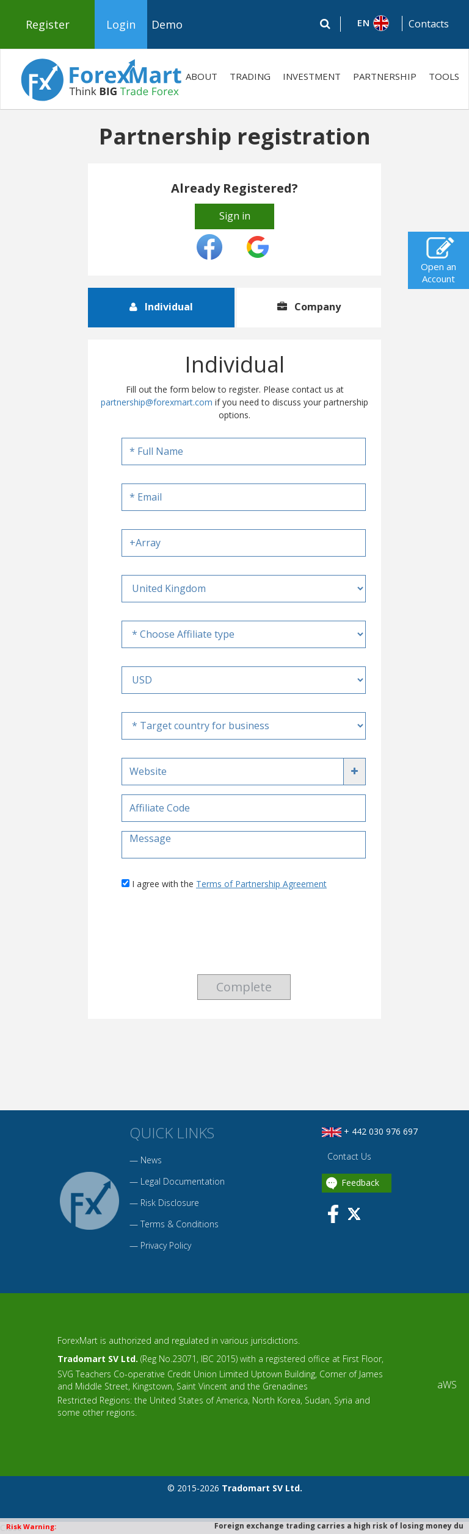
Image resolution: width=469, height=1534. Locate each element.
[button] (371, 23)
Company (309, 306)
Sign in (234, 216)
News (151, 1160)
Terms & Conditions (179, 1224)
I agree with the (224, 884)
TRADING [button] (250, 76)
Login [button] (121, 24)
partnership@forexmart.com (158, 402)
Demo (167, 24)
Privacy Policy (165, 1245)
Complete (244, 987)
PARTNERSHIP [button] (384, 76)
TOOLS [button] (444, 76)
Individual (161, 306)
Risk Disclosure (169, 1202)
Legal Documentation (182, 1181)
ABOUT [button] (201, 76)
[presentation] (243, 938)
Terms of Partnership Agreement (261, 884)
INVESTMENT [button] (312, 76)
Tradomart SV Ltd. (97, 1359)
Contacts (429, 23)
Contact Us (348, 1156)
